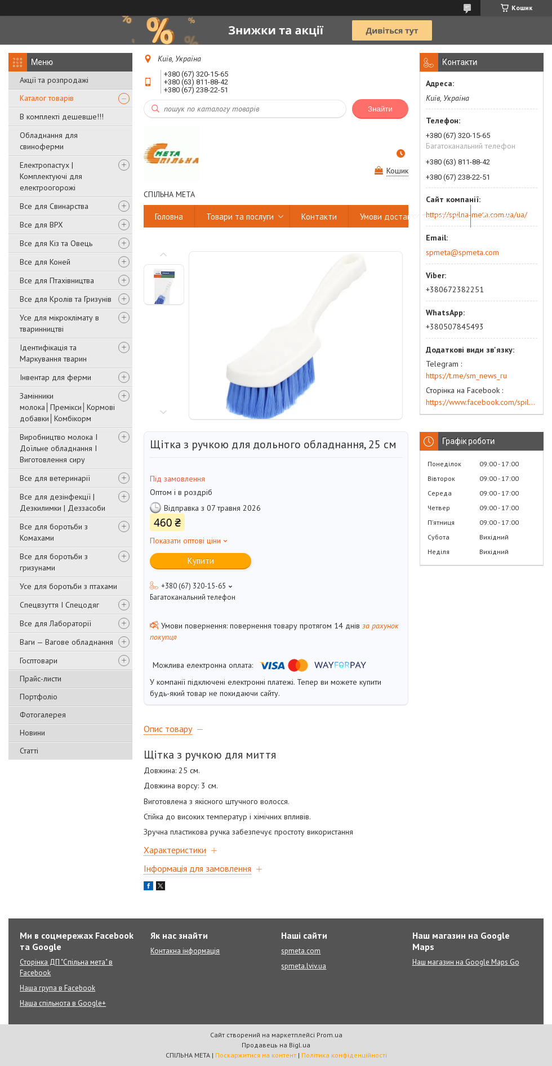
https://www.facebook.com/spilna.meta (481, 402)
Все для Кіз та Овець (56, 243)
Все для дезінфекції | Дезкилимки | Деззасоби (62, 502)
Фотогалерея (43, 715)
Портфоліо (38, 697)
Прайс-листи (40, 679)
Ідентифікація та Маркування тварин (53, 353)
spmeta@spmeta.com (462, 252)
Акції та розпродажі (54, 80)
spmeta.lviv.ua (303, 966)
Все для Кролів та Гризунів (66, 299)
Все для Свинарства (54, 206)
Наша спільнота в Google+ (63, 1003)
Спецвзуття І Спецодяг (59, 605)
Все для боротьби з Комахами (54, 532)
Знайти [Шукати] (380, 109)
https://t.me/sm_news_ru (466, 376)
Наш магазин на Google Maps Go (465, 962)
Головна (169, 216)
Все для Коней (45, 262)
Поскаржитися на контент (255, 1055)
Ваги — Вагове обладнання (66, 642)
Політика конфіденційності (344, 1055)
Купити (201, 560)
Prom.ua (329, 1035)
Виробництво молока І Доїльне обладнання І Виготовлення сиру (58, 448)
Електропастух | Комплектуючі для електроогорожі (51, 176)
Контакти (319, 216)
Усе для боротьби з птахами (68, 586)
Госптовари (38, 660)
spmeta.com (300, 951)
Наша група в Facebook (57, 988)
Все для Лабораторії (55, 623)
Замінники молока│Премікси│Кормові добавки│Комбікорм (67, 407)
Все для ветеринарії (55, 478)
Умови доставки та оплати (409, 216)
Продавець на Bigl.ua (276, 1045)
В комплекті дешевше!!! (62, 116)
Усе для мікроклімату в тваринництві (59, 323)
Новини (32, 733)
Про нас (496, 216)
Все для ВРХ (41, 225)
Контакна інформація (185, 951)
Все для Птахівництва (57, 280)
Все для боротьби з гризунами (54, 562)
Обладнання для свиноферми (49, 140)
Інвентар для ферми (55, 377)
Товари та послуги (240, 216)
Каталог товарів (47, 98)
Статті (29, 751)
